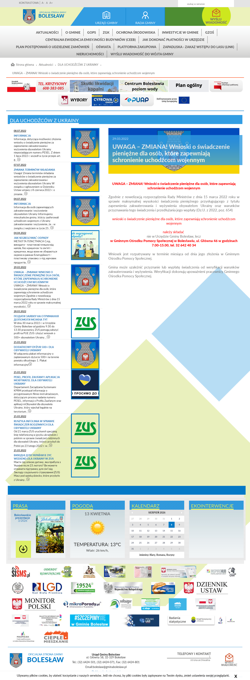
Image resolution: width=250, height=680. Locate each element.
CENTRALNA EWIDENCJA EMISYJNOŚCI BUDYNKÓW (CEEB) (90, 39)
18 (140, 537)
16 (179, 531)
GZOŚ (209, 32)
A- (43, 2)
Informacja (22, 135)
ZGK (106, 32)
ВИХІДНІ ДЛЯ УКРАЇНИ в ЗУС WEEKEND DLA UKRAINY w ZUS (34, 457)
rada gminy (145, 23)
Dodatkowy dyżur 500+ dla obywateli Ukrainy (34, 348)
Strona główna (29, 16)
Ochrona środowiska (135, 32)
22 (171, 537)
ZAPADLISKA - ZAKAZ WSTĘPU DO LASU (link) (198, 47)
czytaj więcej (19, 159)
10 (132, 531)
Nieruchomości (90, 54)
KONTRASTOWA (29, 2)
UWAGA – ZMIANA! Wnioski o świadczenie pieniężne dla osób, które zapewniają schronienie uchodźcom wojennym (83, 73)
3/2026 (22, 517)
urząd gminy (106, 23)
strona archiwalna (200, 660)
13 (156, 531)
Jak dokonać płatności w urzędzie (173, 39)
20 (156, 537)
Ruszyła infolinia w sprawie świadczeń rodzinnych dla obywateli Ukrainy (34, 425)
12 (148, 531)
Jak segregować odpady (31, 237)
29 (171, 543)
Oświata (103, 47)
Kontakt (205, 2)
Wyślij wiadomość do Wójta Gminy (142, 54)
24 (132, 543)
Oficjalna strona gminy (52, 12)
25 (140, 543)
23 (179, 537)
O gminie (72, 32)
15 (171, 531)
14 (164, 531)
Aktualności (47, 32)
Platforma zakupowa (137, 47)
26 (148, 543)
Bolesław (51, 16)
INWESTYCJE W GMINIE (180, 32)
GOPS (91, 32)
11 (140, 531)
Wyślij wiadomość (229, 664)
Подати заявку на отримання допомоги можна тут (36, 318)
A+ (51, 2)
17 (132, 537)
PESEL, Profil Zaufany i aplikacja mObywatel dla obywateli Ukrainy (37, 380)
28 (164, 543)
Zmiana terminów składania (34, 169)
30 (179, 543)
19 (148, 537)
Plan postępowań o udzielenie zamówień (52, 47)
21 (164, 537)
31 (132, 549)
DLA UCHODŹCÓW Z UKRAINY (78, 64)
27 (156, 543)
